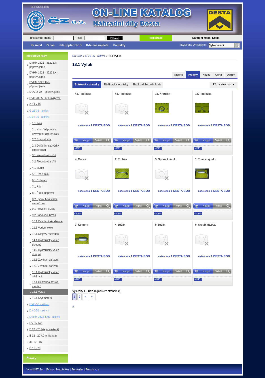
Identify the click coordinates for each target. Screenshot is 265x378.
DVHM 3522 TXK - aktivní (45, 316)
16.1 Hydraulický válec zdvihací (45, 274)
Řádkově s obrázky (116, 84)
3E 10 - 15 (36, 341)
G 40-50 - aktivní (39, 304)
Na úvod (36, 45)
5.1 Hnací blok (40, 174)
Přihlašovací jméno (40, 37)
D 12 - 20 (35, 348)
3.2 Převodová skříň (44, 161)
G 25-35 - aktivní (39, 110)
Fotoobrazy (92, 369)
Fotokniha (77, 369)
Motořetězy (62, 369)
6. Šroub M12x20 (205, 224)
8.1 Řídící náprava (43, 192)
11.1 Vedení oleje (42, 227)
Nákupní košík (201, 37)
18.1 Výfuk (38, 291)
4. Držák (120, 224)
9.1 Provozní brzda (43, 208)
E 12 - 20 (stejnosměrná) (44, 329)
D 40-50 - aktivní (39, 310)
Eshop (50, 369)
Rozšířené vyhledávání (193, 44)
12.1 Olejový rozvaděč (45, 233)
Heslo (79, 37)
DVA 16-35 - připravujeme (45, 91)
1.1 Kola (37, 123)
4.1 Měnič (38, 167)
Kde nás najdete (97, 45)
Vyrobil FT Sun (35, 369)
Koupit (86, 140)
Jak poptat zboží (70, 45)
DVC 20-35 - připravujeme (45, 98)
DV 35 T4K (36, 323)
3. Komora (81, 224)
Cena (218, 74)
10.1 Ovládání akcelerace (47, 221)
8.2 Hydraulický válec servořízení (44, 201)
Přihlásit (114, 38)
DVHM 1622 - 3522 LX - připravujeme (44, 74)
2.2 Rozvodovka (41, 139)
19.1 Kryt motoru (42, 298)
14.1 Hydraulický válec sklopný (45, 242)
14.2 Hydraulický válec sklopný (45, 252)
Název (206, 74)
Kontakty (119, 45)
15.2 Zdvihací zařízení (45, 266)
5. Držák (160, 224)
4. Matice (81, 159)
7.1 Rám (37, 186)
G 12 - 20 (35, 104)
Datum (231, 74)
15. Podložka (203, 93)
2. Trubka (121, 159)
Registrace (155, 37)
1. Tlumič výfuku (205, 159)
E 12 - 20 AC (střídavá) (43, 335)
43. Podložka (83, 93)
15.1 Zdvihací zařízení (45, 259)
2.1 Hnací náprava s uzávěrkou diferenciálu (45, 131)
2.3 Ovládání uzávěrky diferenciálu (45, 147)
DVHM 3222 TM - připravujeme (40, 84)
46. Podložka (123, 93)
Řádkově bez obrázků (147, 84)
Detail (98, 140)
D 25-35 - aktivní (39, 117)
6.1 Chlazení (39, 180)
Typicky (193, 74)
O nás (51, 45)
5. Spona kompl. (165, 159)
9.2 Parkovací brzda (44, 215)
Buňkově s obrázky (87, 84)
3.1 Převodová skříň (44, 155)
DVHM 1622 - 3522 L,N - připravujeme (44, 65)
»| (92, 296)
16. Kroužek (162, 93)
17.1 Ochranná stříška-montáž (45, 284)
